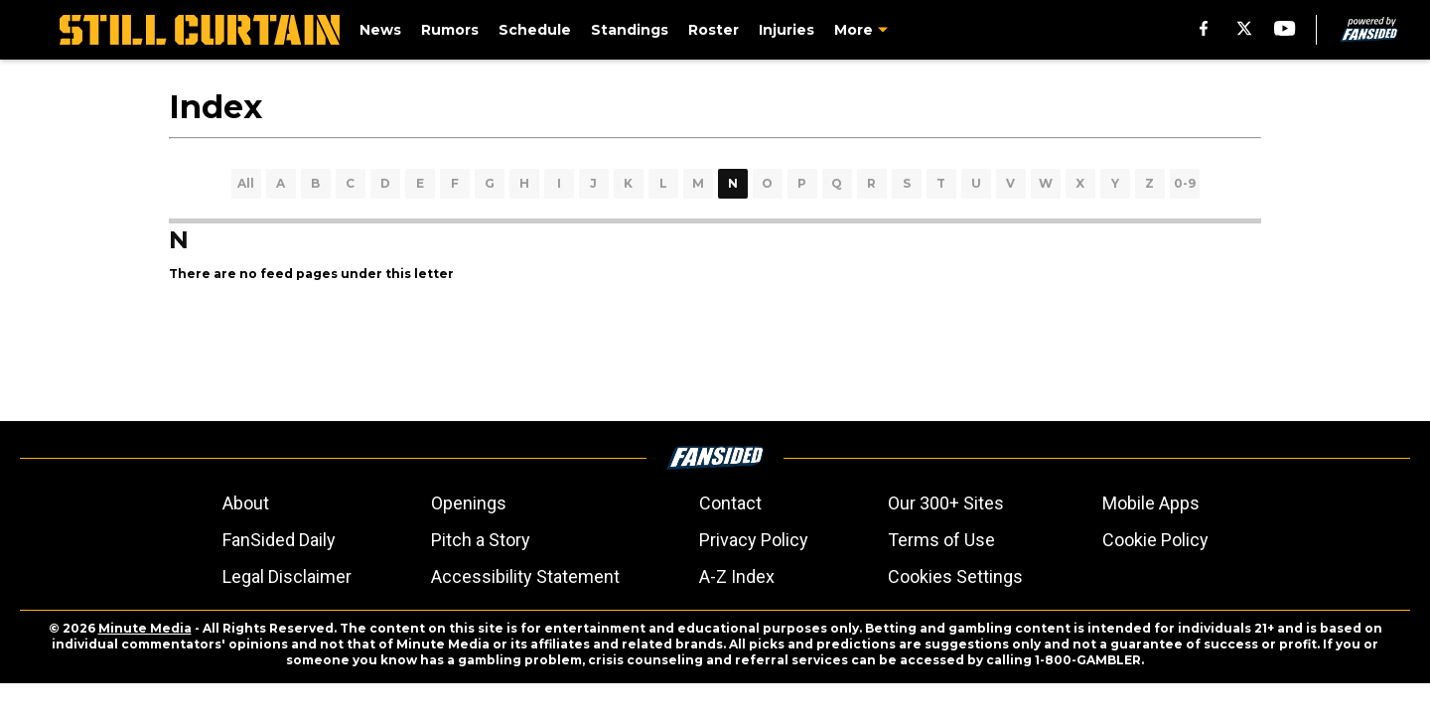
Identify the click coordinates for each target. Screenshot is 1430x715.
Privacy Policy (753, 539)
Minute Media (145, 628)
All (245, 183)
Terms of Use (941, 539)
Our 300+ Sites (946, 503)
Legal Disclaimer (287, 576)
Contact (730, 503)
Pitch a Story (480, 539)
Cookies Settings (955, 576)
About (245, 503)
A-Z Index (737, 576)
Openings (468, 503)
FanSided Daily (279, 539)
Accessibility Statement (525, 576)
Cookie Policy (1155, 539)
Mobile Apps (1151, 503)
